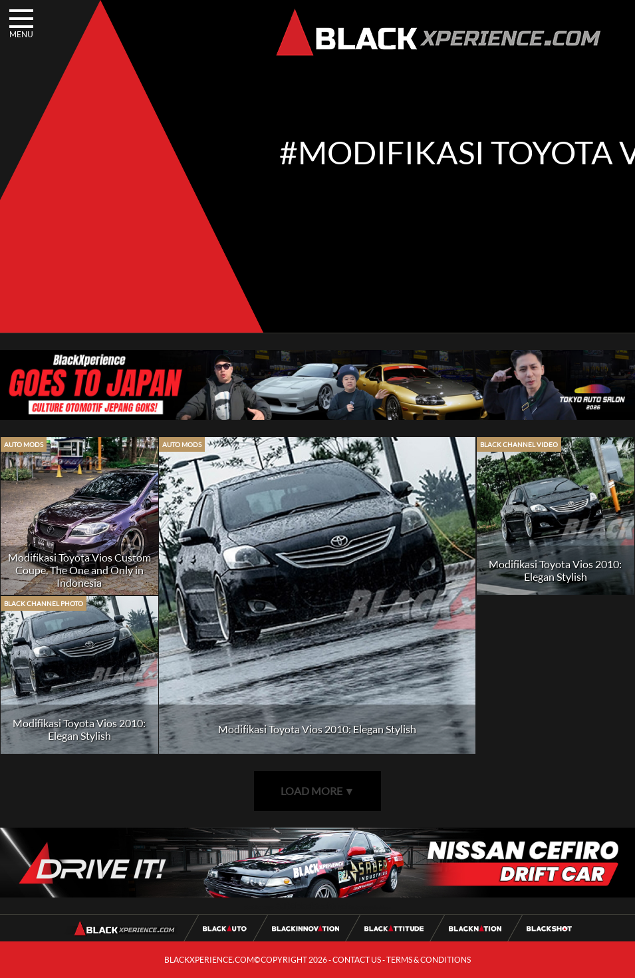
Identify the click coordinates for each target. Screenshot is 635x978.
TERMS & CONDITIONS (428, 960)
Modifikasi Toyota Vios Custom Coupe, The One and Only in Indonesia (79, 570)
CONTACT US (356, 960)
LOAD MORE (318, 790)
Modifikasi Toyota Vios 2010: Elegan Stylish (317, 729)
